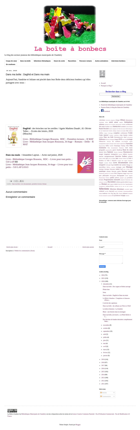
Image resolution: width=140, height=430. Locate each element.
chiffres (101, 133)
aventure (123, 126)
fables (107, 145)
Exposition (129, 143)
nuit (131, 169)
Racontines (72, 61)
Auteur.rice (117, 126)
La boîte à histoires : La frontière (113, 309)
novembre (106, 325)
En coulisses (10, 64)
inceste (120, 154)
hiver (105, 152)
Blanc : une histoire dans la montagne (114, 312)
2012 (103, 381)
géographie (102, 150)
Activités (108, 120)
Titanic (120, 193)
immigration (114, 154)
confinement (124, 133)
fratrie (130, 148)
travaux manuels (103, 195)
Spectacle (111, 191)
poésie (112, 177)
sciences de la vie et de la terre (123, 186)
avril (104, 346)
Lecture (106, 162)
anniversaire (118, 124)
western (127, 195)
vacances (109, 195)
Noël (121, 169)
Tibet (109, 193)
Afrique (117, 120)
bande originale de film (115, 128)
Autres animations (101, 61)
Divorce (108, 139)
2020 (103, 281)
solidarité (101, 191)
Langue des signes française (124, 160)
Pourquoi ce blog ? (106, 86)
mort (124, 167)
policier (117, 177)
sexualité (127, 189)
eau (123, 139)
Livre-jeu (108, 165)
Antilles (124, 124)
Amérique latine (103, 122)
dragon (116, 139)
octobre (105, 328)
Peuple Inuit (129, 173)
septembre (106, 331)
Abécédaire (102, 120)
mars (105, 349)
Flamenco (121, 147)
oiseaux (109, 171)
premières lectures (37, 184)
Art (100, 126)
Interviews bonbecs (118, 61)
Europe (111, 143)
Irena (104, 292)
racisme (105, 182)
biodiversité (105, 130)
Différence (102, 139)
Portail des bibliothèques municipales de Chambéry (116, 105)
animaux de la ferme (110, 124)
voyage (123, 195)
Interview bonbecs (121, 156)
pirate (126, 175)
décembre (106, 284)
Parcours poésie (116, 171)
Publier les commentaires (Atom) (25, 251)
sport (116, 191)
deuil (125, 137)
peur (100, 175)
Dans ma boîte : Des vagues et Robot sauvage (116, 286)
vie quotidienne (116, 195)
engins (130, 141)
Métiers (108, 167)
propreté (123, 179)
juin (104, 340)
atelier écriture (106, 126)
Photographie (120, 175)
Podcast (107, 177)
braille (110, 130)
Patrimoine (101, 173)
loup (112, 165)
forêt (126, 148)
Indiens (125, 154)
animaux (101, 124)
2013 (103, 377)
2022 (103, 275)
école (125, 139)
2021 (103, 278)
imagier (101, 154)
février (105, 352)
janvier (105, 355)
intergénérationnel (109, 156)
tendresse (104, 193)
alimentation (129, 120)
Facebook (105, 111)
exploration (123, 143)
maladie (124, 165)
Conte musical (103, 135)
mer (131, 165)
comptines (116, 133)
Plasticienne (102, 177)
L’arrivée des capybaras (110, 303)
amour (116, 122)
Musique (129, 167)
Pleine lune (106, 289)
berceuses (123, 128)
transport (130, 193)
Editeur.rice (102, 141)
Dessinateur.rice (118, 137)
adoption (113, 120)
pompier (122, 177)
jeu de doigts (112, 158)
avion (127, 126)
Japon (100, 158)
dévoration (129, 137)
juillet (105, 337)
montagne (119, 167)
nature (118, 169)
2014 (103, 374)
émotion (109, 141)
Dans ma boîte (25, 61)
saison (115, 184)
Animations (128, 122)
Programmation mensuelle (112, 180)
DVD (120, 139)
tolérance (125, 193)
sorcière (107, 191)
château (130, 130)
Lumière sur (117, 165)
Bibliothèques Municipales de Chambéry (33, 414)
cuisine (101, 137)
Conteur (111, 135)
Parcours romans (85, 61)
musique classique (104, 169)
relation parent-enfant (122, 182)
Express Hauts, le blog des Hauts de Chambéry (115, 107)
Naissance (112, 169)
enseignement (102, 143)
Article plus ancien (88, 247)
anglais (121, 122)
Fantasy (123, 145)
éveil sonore (117, 143)
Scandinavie (102, 186)
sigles (131, 189)
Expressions (102, 145)
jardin (103, 158)
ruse (108, 184)
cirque (105, 133)
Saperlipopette (128, 184)
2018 (103, 362)
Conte (130, 133)
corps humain (124, 135)
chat (127, 131)
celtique (114, 130)
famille (111, 145)
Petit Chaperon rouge (120, 173)
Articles (103, 393)
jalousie (130, 156)
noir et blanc (126, 169)
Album (122, 120)
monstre (113, 167)
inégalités (130, 154)
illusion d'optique (118, 152)
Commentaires (105, 396)
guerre (114, 150)
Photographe (113, 175)
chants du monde (121, 130)
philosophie (106, 175)
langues (101, 162)
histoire (101, 152)
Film (127, 145)
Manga (128, 165)
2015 (103, 371)
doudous (112, 139)
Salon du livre (121, 184)
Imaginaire (107, 154)
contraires (116, 135)
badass (130, 126)
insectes (101, 156)
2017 (103, 365)
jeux (117, 158)
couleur (130, 135)
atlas (111, 126)
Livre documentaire (26, 184)
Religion (130, 182)
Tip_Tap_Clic (114, 193)
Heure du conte (59, 61)
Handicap (119, 150)
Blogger (78, 424)
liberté (110, 162)
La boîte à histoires (111, 160)
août (104, 334)
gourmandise (109, 150)
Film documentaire (113, 147)
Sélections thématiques (42, 61)
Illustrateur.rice (127, 152)
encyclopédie (125, 141)
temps (100, 193)
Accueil (50, 247)
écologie (129, 139)
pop (125, 177)
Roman (44, 184)
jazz (107, 158)
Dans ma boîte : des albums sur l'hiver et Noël (117, 306)
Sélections (104, 188)
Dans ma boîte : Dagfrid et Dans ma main (115, 295)
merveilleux (102, 167)
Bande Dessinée (104, 128)
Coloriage (110, 133)
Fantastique (117, 145)
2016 (103, 368)
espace (107, 143)
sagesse (112, 184)
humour (110, 152)
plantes (130, 175)
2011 (103, 384)
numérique (102, 171)
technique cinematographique (125, 191)
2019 (103, 359)
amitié (111, 122)
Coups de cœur (11, 61)
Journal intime (122, 158)
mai (104, 343)
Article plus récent (11, 247)
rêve (100, 184)
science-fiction (110, 186)
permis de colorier (109, 173)
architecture (129, 124)
